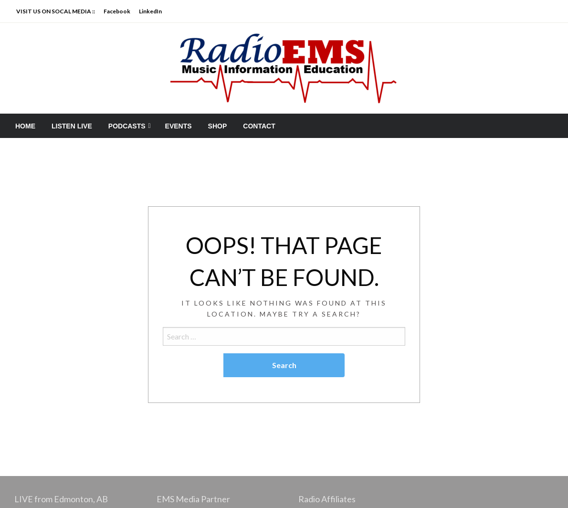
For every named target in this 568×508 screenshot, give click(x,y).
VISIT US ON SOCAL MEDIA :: (55, 11)
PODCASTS (127, 126)
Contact (259, 126)
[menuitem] (25, 126)
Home (25, 126)
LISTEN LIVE (72, 126)
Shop (217, 126)
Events (178, 126)
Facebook (117, 11)
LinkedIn (150, 11)
